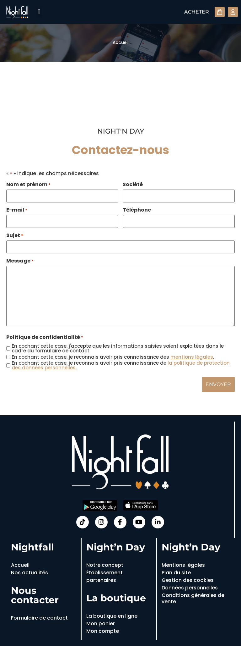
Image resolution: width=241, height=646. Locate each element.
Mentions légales (183, 565)
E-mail (16, 210)
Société (133, 184)
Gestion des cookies (188, 580)
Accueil (121, 43)
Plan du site (176, 572)
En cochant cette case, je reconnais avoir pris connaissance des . (113, 357)
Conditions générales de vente (193, 598)
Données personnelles (190, 587)
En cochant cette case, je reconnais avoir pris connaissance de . (121, 365)
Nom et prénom (28, 184)
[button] (39, 12)
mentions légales (191, 357)
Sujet (14, 235)
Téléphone (137, 210)
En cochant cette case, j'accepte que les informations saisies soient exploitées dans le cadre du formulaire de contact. (118, 348)
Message (20, 260)
